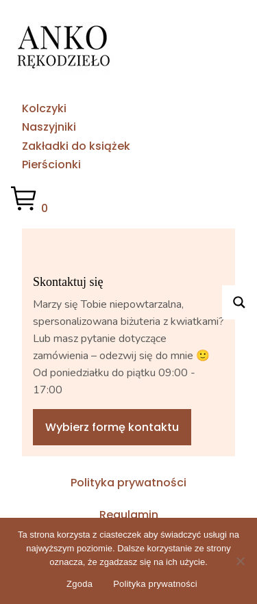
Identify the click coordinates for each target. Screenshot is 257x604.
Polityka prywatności (128, 482)
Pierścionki (51, 164)
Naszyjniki (49, 127)
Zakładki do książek (76, 146)
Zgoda (79, 584)
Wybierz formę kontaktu (112, 427)
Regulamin (128, 515)
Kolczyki (44, 108)
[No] (240, 561)
